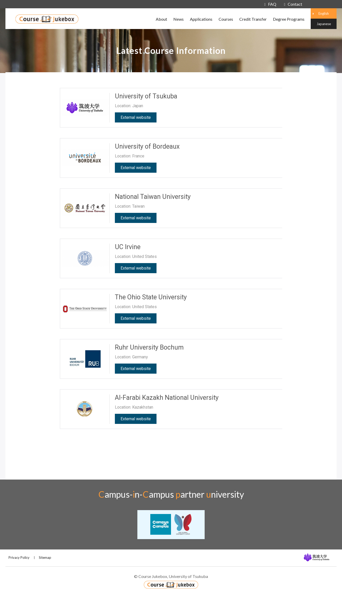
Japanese (324, 24)
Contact (293, 4)
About (161, 19)
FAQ (270, 4)
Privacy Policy (19, 557)
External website (136, 117)
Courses (226, 19)
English (323, 13)
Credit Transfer (253, 19)
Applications (201, 19)
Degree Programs (288, 19)
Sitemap (45, 557)
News (178, 19)
